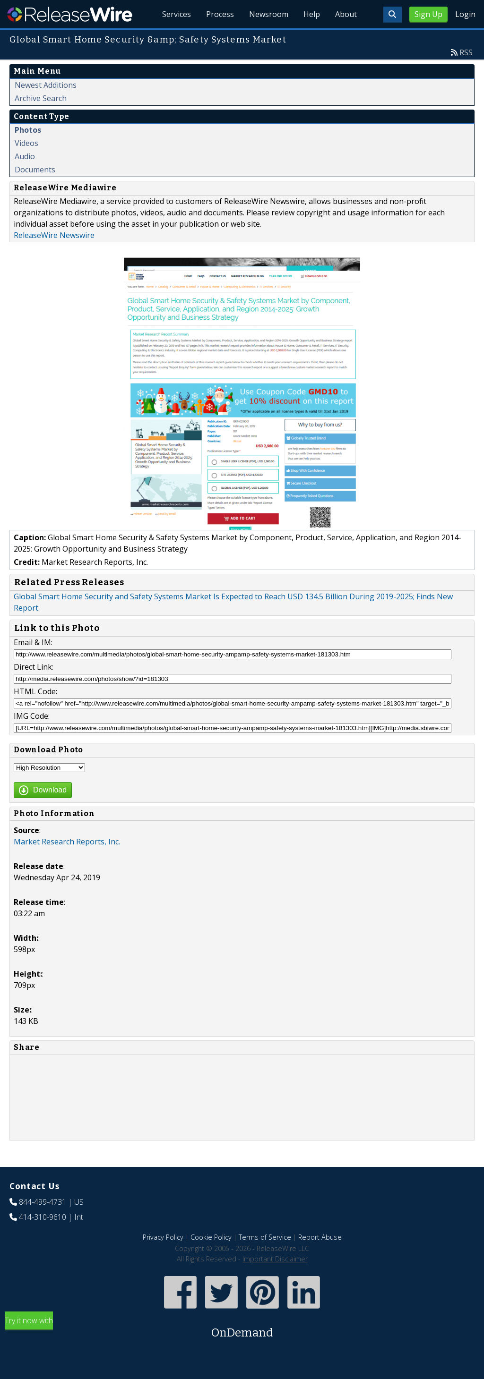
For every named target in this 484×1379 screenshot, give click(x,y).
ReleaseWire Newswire (54, 235)
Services (176, 14)
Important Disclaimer (275, 1258)
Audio (25, 156)
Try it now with (242, 1328)
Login (465, 14)
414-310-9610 (42, 1217)
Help (311, 14)
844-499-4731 (42, 1202)
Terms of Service (265, 1237)
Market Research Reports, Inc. (67, 841)
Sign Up (428, 14)
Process (220, 14)
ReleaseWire (70, 14)
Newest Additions (46, 85)
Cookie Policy (211, 1237)
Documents (35, 169)
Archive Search (41, 98)
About (346, 14)
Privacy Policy (163, 1237)
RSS (466, 52)
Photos (28, 130)
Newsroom (268, 14)
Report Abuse (320, 1237)
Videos (26, 143)
